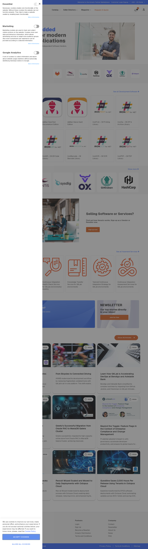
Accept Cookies (21, 537)
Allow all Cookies (21, 544)
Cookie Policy (30, 531)
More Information (33, 17)
